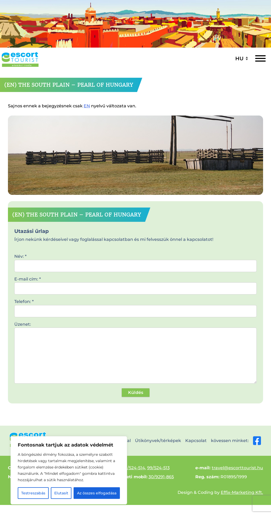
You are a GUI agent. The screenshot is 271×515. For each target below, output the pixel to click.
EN (87, 105)
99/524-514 (133, 467)
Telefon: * (135, 306)
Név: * (135, 261)
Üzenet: (135, 353)
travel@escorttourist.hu (237, 467)
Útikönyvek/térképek (158, 440)
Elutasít (61, 493)
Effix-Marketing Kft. (242, 492)
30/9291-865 (161, 476)
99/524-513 (158, 467)
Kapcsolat (196, 440)
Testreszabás (33, 493)
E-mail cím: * (135, 284)
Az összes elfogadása (96, 493)
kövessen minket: (236, 440)
